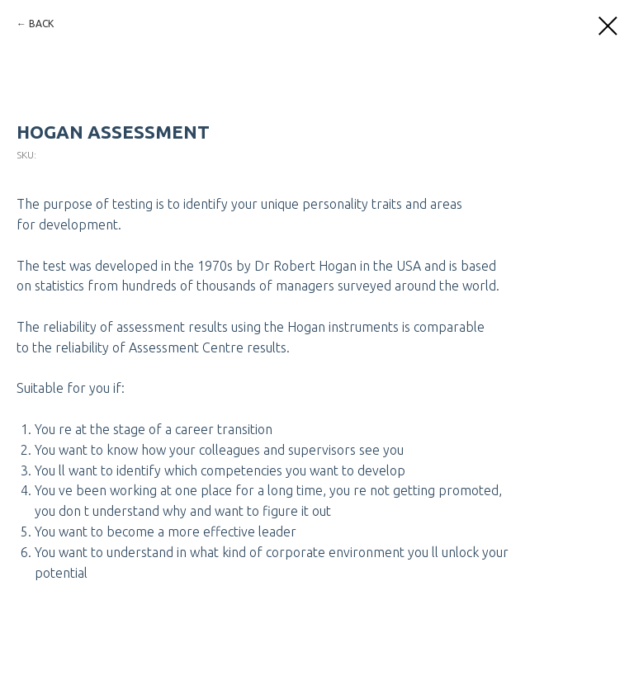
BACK (41, 23)
